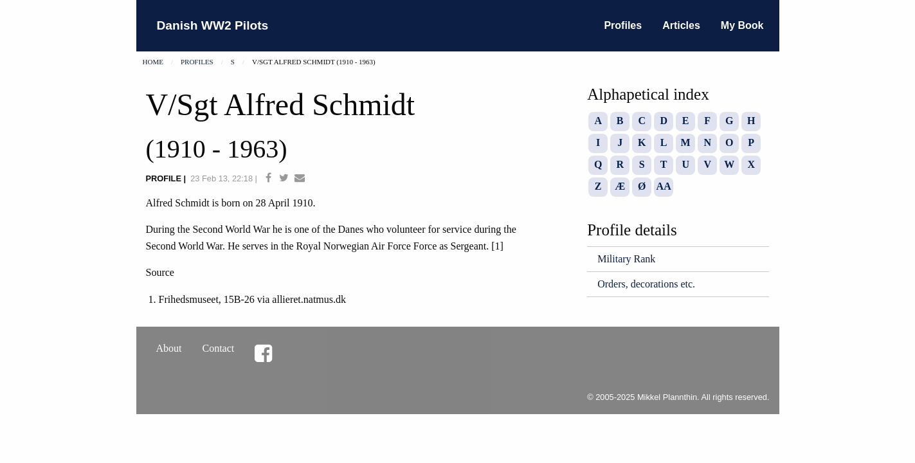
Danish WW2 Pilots (213, 25)
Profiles (623, 25)
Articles (681, 25)
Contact (219, 348)
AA (664, 186)
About (169, 348)
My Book (742, 25)
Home (153, 62)
